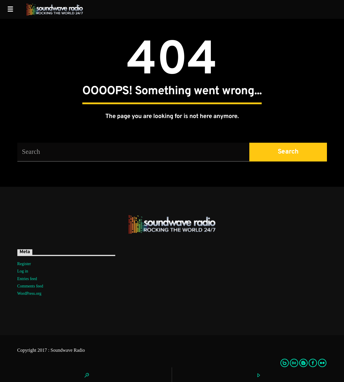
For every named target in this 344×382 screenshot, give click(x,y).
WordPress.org (29, 293)
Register (24, 264)
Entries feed (27, 279)
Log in (22, 271)
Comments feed (30, 286)
